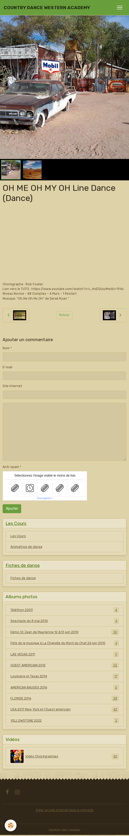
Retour (64, 315)
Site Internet (12, 386)
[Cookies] (10, 825)
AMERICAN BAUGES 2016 (64, 687)
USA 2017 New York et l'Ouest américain (64, 709)
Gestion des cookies (64, 830)
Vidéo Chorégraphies (64, 756)
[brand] (47, 7)
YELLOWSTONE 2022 (64, 720)
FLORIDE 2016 (64, 698)
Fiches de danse (23, 578)
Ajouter (12, 508)
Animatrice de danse (26, 547)
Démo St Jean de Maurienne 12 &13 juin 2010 (64, 632)
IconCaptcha (44, 498)
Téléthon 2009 (64, 610)
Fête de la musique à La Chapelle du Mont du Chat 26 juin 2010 (64, 643)
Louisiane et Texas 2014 (64, 676)
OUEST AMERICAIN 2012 (64, 665)
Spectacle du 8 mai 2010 (64, 621)
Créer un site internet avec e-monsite (65, 810)
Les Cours (18, 536)
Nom (6, 348)
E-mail (7, 367)
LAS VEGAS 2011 (64, 654)
